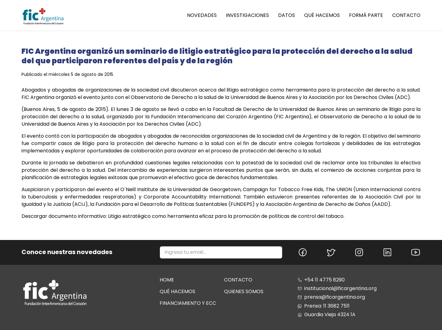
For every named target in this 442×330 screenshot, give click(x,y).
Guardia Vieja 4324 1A (326, 314)
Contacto (406, 15)
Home (167, 279)
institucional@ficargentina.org (337, 288)
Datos (286, 15)
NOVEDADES (202, 15)
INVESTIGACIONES (247, 15)
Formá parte (366, 15)
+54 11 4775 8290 (321, 280)
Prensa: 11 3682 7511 (324, 306)
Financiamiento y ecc (188, 303)
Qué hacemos (322, 15)
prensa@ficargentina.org (331, 297)
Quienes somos (243, 291)
